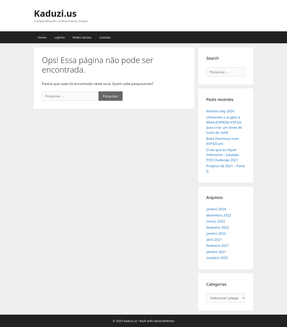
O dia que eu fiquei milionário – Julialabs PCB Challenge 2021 (222, 154)
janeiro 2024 (216, 209)
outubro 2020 (217, 257)
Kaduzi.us (55, 13)
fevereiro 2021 (217, 245)
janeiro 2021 (216, 251)
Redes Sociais (82, 37)
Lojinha (59, 37)
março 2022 (215, 221)
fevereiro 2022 (217, 227)
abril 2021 (214, 239)
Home (42, 37)
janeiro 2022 (216, 233)
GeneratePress (164, 321)
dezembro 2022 (218, 215)
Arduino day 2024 (220, 111)
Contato (105, 37)
